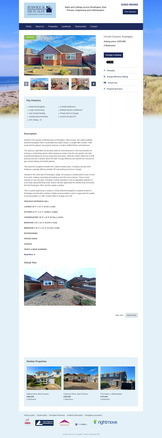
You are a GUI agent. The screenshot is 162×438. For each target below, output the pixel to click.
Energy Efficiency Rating (116, 77)
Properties (52, 26)
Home (28, 26)
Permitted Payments (57, 415)
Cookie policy (42, 415)
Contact (93, 26)
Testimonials (80, 26)
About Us (40, 26)
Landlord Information (75, 415)
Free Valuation (130, 12)
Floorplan (109, 71)
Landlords (66, 26)
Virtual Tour (110, 83)
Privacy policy (29, 415)
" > (39, 84)
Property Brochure (113, 89)
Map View (119, 315)
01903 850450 (129, 4)
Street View (131, 315)
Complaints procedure (93, 415)
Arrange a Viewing (113, 55)
